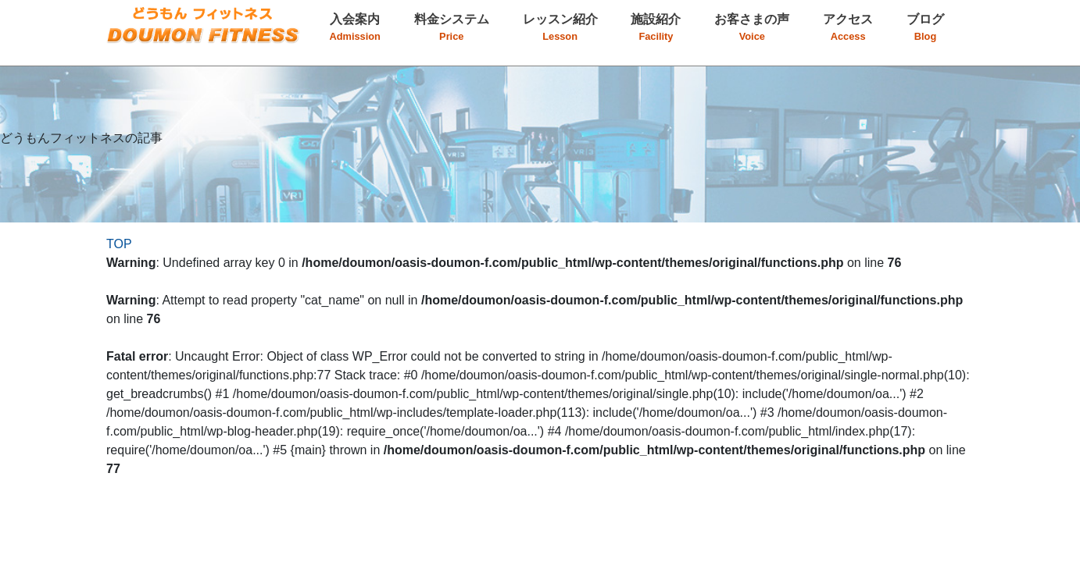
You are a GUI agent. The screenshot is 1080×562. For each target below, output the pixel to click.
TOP (119, 244)
